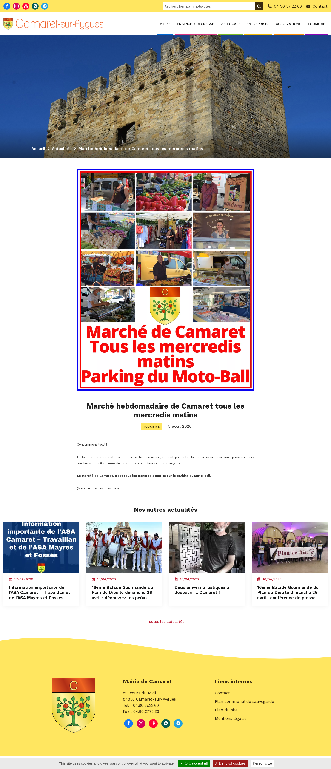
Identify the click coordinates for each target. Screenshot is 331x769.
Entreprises (258, 24)
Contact (222, 707)
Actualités (63, 148)
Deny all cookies (230, 763)
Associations (288, 24)
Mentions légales (230, 733)
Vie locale (230, 24)
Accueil (38, 148)
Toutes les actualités (165, 634)
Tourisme (316, 24)
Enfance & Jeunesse (195, 24)
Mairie (165, 24)
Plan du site (226, 724)
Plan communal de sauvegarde (244, 716)
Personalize (262, 763)
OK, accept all (194, 763)
